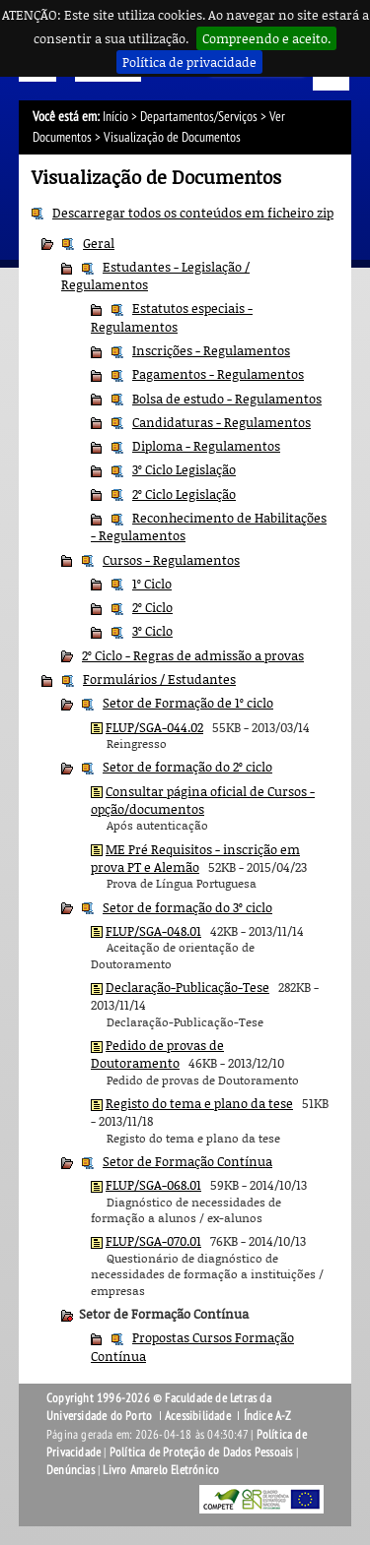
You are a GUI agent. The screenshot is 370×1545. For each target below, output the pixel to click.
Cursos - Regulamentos (171, 560)
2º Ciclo (152, 607)
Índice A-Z (268, 1416)
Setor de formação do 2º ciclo (187, 766)
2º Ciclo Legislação (184, 494)
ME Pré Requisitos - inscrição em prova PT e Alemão (195, 858)
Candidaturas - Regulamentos (221, 422)
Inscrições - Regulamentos (211, 350)
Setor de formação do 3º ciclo (187, 907)
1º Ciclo (152, 583)
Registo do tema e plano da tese (199, 1103)
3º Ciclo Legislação (184, 469)
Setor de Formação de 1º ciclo (188, 702)
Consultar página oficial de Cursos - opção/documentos (203, 800)
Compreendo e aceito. (266, 38)
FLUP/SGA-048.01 (153, 931)
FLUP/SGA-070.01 (153, 1241)
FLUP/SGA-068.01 (153, 1185)
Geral (98, 243)
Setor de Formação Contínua (187, 1161)
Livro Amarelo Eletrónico (161, 1470)
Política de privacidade (189, 62)
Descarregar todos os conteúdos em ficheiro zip (192, 212)
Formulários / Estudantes (159, 679)
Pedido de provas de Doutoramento (157, 1054)
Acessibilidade (198, 1416)
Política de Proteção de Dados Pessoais (201, 1452)
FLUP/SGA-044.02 (154, 727)
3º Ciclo (152, 631)
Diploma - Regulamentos (206, 446)
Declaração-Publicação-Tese (187, 987)
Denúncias (70, 1470)
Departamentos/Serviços (199, 116)
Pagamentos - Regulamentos (218, 374)
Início (115, 116)
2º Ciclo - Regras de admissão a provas (193, 655)
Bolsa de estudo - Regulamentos (227, 398)
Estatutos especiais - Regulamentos (172, 317)
